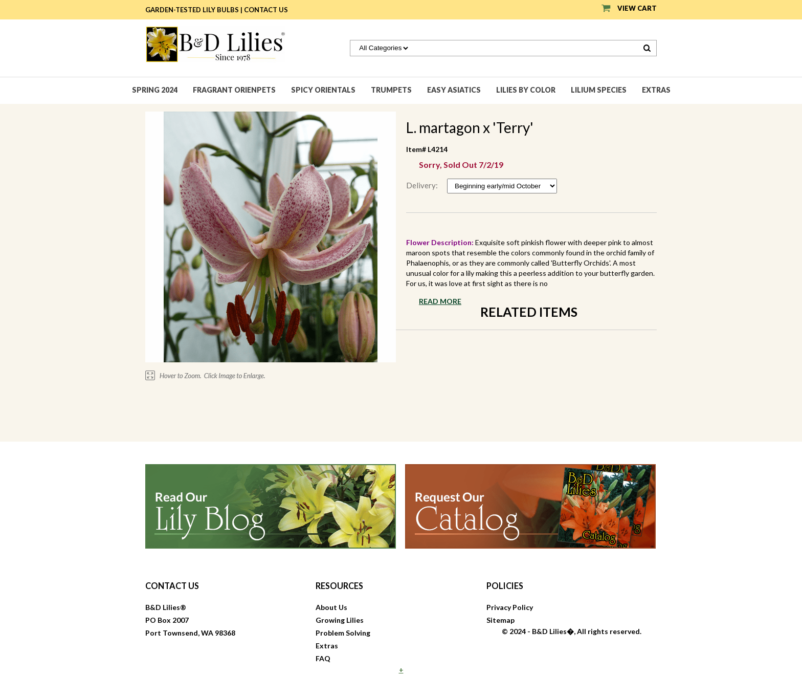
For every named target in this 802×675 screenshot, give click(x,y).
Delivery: (422, 185)
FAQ (323, 658)
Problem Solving (343, 632)
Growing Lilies (340, 620)
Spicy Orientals (323, 89)
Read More (440, 301)
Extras (656, 89)
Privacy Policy (509, 607)
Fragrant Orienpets (234, 89)
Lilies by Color (525, 89)
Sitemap (500, 620)
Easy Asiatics (454, 89)
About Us (331, 607)
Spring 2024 (154, 89)
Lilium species (599, 89)
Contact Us (266, 10)
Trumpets (391, 89)
